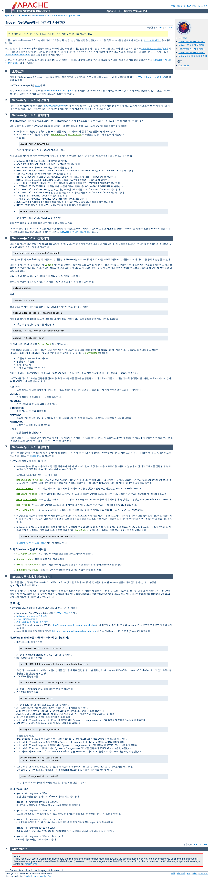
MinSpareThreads (26, 494)
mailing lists (31, 864)
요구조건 (182, 38)
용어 (195, 6)
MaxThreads (23, 505)
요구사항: (15, 603)
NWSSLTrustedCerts (28, 564)
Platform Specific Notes (70, 15)
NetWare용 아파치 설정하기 (191, 52)
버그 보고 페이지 (152, 40)
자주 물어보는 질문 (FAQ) (154, 48)
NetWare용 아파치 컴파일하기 (75, 232)
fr (165, 27)
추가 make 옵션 (19, 789)
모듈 (173, 6)
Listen (49, 265)
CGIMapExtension (26, 553)
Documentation (36, 15)
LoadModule (82, 530)
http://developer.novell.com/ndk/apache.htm (74, 625)
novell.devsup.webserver (17, 54)
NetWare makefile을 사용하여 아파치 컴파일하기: (39, 637)
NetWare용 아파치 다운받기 (191, 41)
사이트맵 (203, 6)
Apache (8, 15)
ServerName (74, 134)
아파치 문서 (36, 456)
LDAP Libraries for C (26, 619)
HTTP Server (21, 15)
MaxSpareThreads (26, 499)
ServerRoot (58, 134)
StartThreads (24, 488)
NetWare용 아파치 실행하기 (191, 49)
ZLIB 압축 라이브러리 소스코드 (32, 622)
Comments (183, 65)
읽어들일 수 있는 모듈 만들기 (31, 543)
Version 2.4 (51, 15)
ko (170, 27)
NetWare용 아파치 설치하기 (191, 45)
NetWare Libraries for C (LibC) (150, 77)
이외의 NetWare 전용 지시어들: (28, 549)
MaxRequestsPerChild (29, 480)
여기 (37, 85)
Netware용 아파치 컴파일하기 (192, 56)
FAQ (189, 6)
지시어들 (181, 6)
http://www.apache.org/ (54, 105)
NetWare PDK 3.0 (63, 613)
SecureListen (24, 559)
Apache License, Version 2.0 (37, 876)
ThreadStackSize (26, 510)
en (161, 27)
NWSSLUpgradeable (27, 570)
